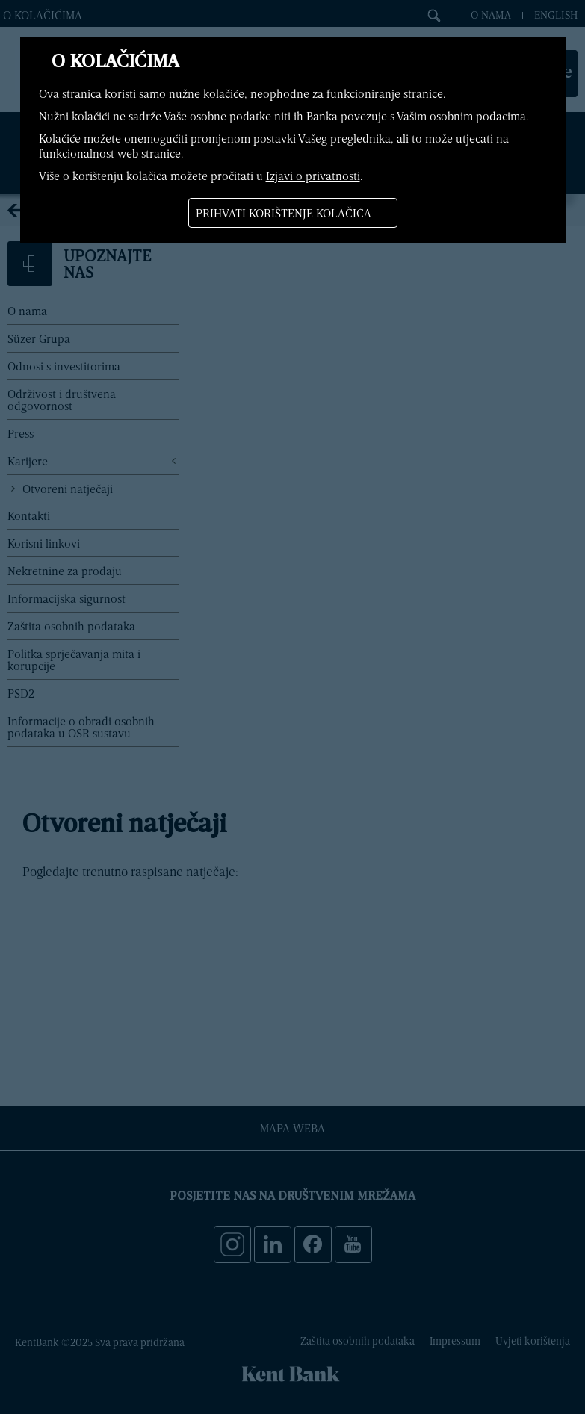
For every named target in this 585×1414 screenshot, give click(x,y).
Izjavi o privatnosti (313, 175)
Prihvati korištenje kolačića (283, 212)
